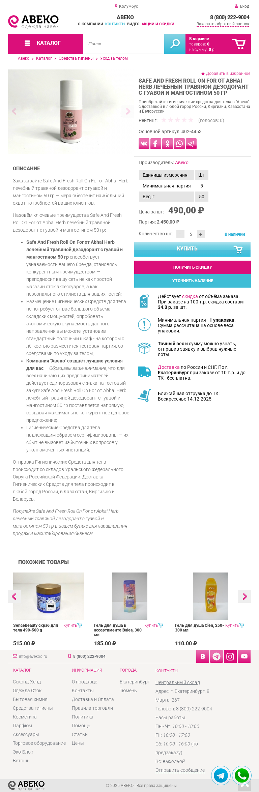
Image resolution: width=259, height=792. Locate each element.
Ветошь (21, 760)
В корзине (199, 38)
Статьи (80, 734)
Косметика (25, 717)
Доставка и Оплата (93, 699)
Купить (210, 249)
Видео (133, 24)
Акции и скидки (158, 24)
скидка (190, 296)
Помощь (81, 725)
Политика (82, 717)
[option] (71, 111)
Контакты (115, 24)
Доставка (169, 367)
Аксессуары (26, 734)
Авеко (23, 58)
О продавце (84, 681)
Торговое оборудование (39, 743)
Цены (78, 743)
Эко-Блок (23, 752)
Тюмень (128, 690)
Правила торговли (92, 708)
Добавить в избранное (228, 73)
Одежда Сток (27, 690)
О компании (90, 24)
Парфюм (22, 725)
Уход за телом (114, 58)
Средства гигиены (76, 58)
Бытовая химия (30, 699)
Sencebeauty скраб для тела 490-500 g (35, 628)
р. (212, 49)
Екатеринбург (135, 681)
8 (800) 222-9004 (229, 17)
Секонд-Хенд (27, 681)
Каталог (44, 58)
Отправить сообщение (180, 770)
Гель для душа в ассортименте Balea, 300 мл (118, 630)
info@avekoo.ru (33, 656)
